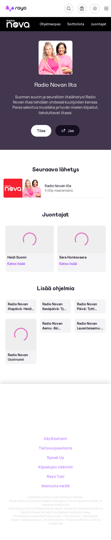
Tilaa (41, 130)
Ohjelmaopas (50, 24)
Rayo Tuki (55, 476)
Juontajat (98, 24)
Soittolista (75, 24)
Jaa (67, 130)
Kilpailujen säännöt (55, 467)
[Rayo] (36, 400)
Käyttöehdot (55, 438)
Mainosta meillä (55, 485)
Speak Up (55, 457)
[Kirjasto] (82, 8)
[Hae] (68, 8)
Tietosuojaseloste (55, 448)
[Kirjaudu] (95, 8)
